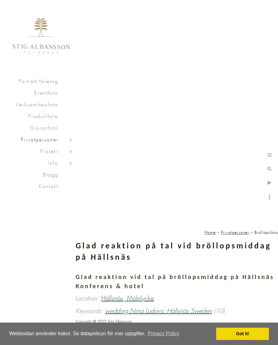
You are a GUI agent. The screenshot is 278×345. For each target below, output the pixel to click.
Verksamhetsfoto (37, 105)
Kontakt (48, 186)
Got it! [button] (242, 333)
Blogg (50, 175)
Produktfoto (43, 116)
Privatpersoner (39, 140)
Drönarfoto (44, 128)
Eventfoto (46, 93)
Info (53, 163)
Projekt (49, 151)
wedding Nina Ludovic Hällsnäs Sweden (158, 311)
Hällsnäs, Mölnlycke (127, 298)
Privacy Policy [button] (163, 333)
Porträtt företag (38, 81)
